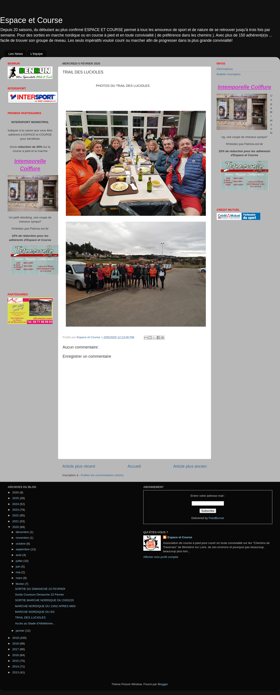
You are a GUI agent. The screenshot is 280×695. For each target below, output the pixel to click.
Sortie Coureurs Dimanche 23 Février (39, 594)
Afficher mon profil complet (160, 557)
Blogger (163, 684)
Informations (225, 69)
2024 (16, 504)
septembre (23, 549)
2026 (16, 492)
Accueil (134, 466)
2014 (16, 666)
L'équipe (36, 54)
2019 (16, 637)
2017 (16, 649)
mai (18, 572)
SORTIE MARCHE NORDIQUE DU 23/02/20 (44, 600)
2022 (16, 515)
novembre (23, 537)
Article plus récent (78, 466)
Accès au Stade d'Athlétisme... (35, 623)
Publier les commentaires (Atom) (102, 475)
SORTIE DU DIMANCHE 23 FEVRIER (40, 588)
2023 (16, 509)
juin (18, 566)
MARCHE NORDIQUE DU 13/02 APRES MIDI (45, 606)
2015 (16, 660)
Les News (16, 54)
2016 (16, 655)
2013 (16, 672)
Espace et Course (31, 20)
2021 (16, 521)
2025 (16, 498)
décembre (23, 532)
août (19, 555)
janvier (20, 630)
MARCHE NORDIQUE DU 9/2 (35, 611)
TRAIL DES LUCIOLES (30, 617)
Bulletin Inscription (229, 74)
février (20, 583)
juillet (19, 561)
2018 (16, 643)
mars (19, 578)
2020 (16, 527)
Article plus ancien (190, 466)
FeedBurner (216, 518)
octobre (21, 543)
